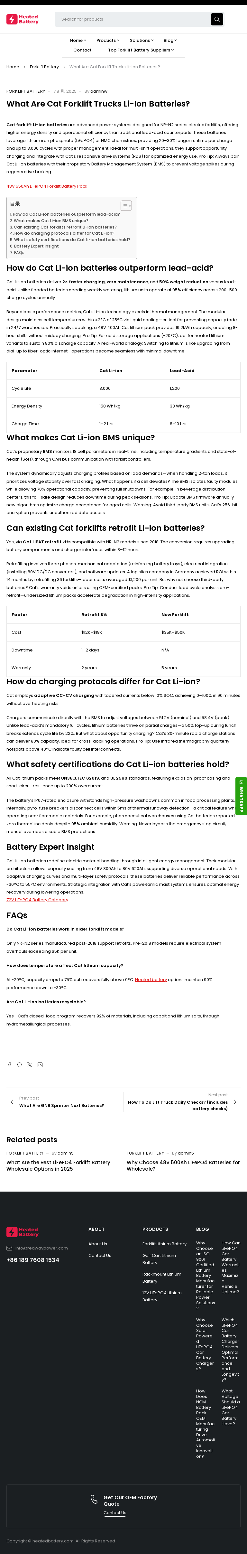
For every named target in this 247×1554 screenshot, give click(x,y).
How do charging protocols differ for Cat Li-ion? (64, 233)
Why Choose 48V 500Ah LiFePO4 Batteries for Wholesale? (183, 1165)
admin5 (66, 1153)
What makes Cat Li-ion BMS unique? (51, 220)
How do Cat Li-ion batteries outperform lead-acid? (66, 214)
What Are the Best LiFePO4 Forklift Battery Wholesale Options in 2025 (58, 1165)
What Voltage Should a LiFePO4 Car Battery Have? (231, 1407)
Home (12, 67)
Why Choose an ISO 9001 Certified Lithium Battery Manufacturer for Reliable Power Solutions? (205, 1275)
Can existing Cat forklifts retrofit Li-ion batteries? (65, 227)
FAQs (19, 252)
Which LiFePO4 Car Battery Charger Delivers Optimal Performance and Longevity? (230, 1350)
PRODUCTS (155, 1229)
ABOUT (96, 1229)
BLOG (202, 1229)
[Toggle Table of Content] (123, 205)
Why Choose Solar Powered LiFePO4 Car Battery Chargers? (205, 1344)
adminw (98, 91)
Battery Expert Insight (36, 246)
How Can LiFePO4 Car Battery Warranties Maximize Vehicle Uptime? (231, 1267)
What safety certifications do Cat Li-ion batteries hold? (72, 239)
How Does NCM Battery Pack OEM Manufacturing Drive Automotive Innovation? (205, 1423)
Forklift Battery (44, 67)
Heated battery (151, 980)
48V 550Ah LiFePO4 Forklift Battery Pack (46, 186)
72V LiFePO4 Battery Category (37, 900)
